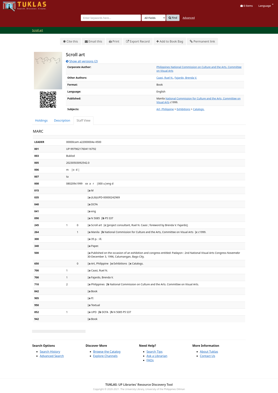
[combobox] (111, 18)
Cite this (70, 41)
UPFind (12, 4)
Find (173, 18)
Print (114, 41)
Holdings (41, 120)
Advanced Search (52, 356)
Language (265, 5)
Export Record (138, 41)
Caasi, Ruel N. (164, 77)
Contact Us (207, 356)
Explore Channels (105, 356)
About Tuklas (209, 352)
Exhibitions (183, 109)
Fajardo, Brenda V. (186, 77)
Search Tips (154, 352)
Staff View (83, 120)
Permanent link (202, 41)
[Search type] (154, 18)
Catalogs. (198, 109)
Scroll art (37, 30)
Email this (93, 41)
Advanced (189, 17)
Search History (50, 352)
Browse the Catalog (107, 352)
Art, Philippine (165, 109)
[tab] (41, 120)
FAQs (150, 360)
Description (62, 120)
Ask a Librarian (157, 356)
